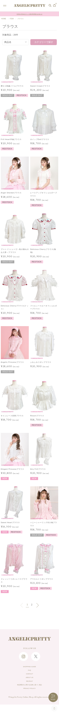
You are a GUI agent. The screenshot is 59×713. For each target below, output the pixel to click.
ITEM (12, 19)
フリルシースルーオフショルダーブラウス (43, 307)
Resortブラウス (37, 416)
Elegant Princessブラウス (12, 469)
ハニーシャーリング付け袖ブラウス (43, 524)
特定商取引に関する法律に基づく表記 (29, 691)
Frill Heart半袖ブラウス (11, 139)
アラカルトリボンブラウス (41, 579)
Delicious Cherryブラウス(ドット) (14, 307)
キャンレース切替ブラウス (12, 416)
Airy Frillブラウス (38, 469)
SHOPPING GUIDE (29, 667)
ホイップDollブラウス (39, 139)
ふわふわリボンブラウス (40, 362)
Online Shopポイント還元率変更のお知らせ (29, 14)
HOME (3, 19)
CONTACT (29, 677)
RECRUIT (29, 687)
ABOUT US (29, 682)
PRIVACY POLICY (29, 696)
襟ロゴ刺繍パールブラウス (12, 86)
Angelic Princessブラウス (12, 362)
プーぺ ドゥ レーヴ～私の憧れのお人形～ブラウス (15, 250)
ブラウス (20, 19)
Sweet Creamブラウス (40, 86)
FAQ (29, 672)
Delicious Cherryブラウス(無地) (43, 250)
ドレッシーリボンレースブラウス (14, 580)
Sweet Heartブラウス (10, 522)
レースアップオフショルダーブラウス (43, 194)
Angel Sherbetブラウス (11, 193)
